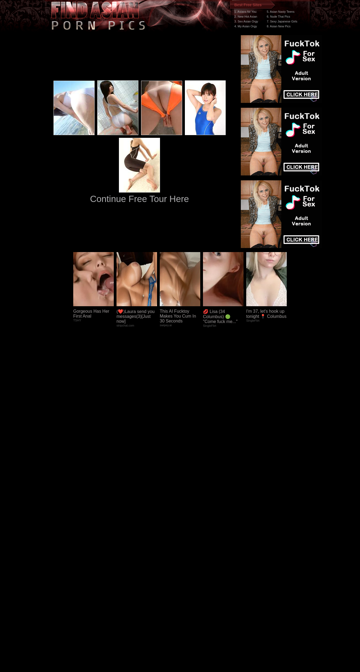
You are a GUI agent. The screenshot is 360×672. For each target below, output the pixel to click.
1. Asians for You (245, 11)
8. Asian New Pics (279, 26)
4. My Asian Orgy (245, 26)
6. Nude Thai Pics (278, 16)
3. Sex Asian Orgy (246, 21)
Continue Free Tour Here (139, 199)
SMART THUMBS (189, 569)
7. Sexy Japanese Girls (282, 21)
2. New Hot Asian (245, 16)
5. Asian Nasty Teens (281, 11)
